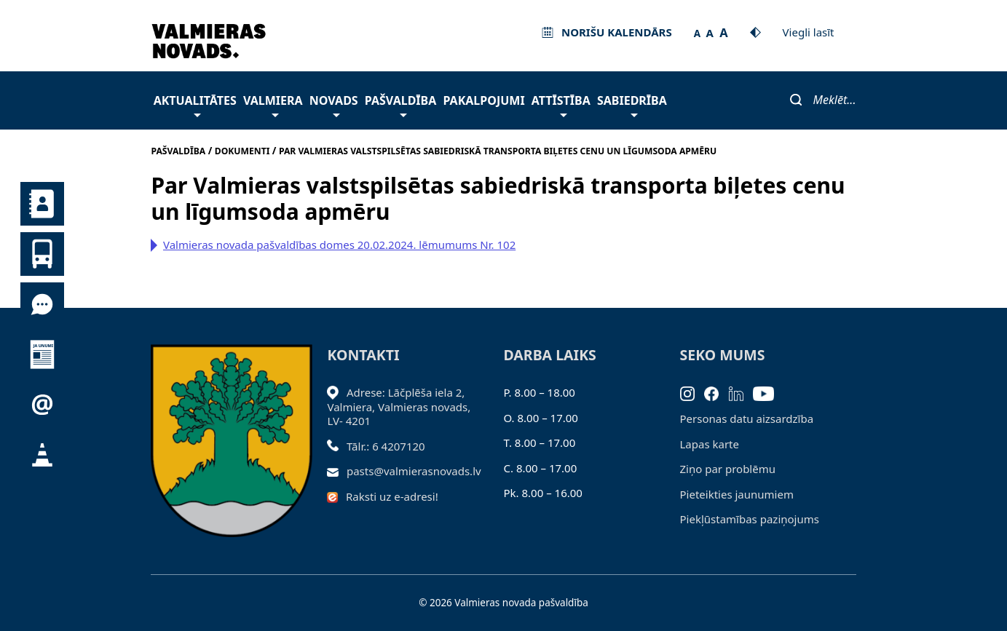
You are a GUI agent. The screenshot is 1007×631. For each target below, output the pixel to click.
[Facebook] (716, 392)
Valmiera (273, 104)
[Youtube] (768, 392)
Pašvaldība (400, 104)
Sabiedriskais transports (42, 254)
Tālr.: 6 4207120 (386, 446)
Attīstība (561, 104)
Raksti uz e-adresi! (392, 496)
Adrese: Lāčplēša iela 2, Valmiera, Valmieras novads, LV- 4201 (398, 406)
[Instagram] (692, 392)
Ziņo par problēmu (727, 468)
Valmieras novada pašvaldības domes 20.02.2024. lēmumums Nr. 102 (339, 244)
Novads (333, 104)
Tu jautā (42, 304)
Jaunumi (42, 354)
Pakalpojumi (483, 100)
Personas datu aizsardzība (747, 418)
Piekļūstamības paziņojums (749, 519)
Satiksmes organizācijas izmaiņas (42, 455)
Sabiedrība (632, 104)
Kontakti (42, 204)
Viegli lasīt (808, 32)
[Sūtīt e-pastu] (337, 471)
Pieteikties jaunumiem (42, 404)
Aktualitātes (195, 104)
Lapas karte (710, 444)
